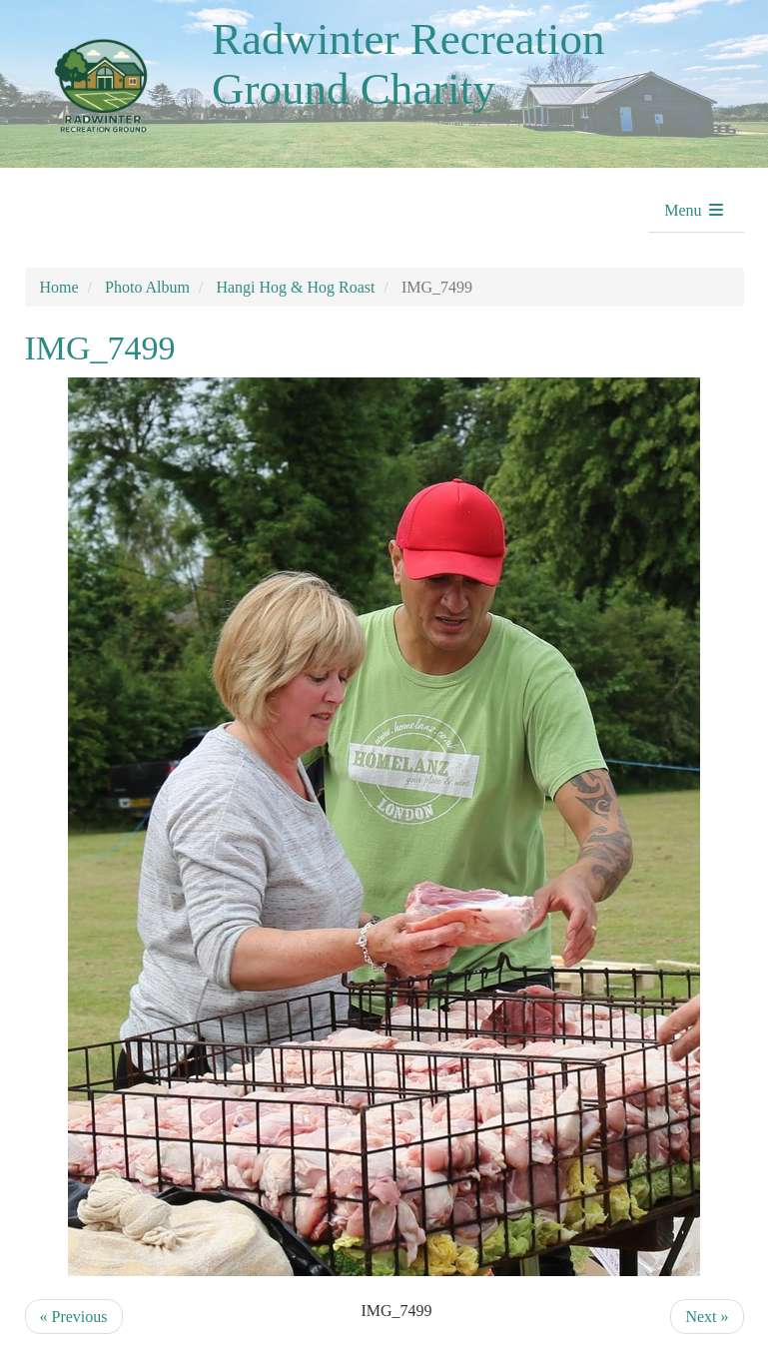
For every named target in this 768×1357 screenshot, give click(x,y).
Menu (694, 210)
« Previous (74, 1316)
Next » (706, 1316)
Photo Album (147, 287)
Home (59, 287)
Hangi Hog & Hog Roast (295, 287)
